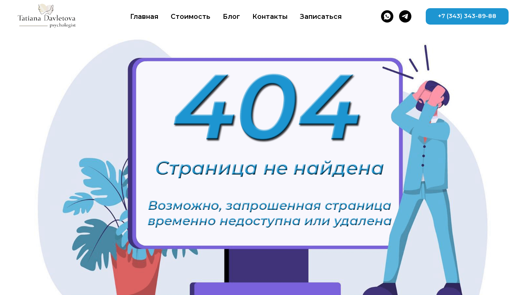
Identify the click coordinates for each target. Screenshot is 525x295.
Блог (231, 16)
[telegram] (405, 16)
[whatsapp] (387, 16)
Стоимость (190, 16)
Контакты (270, 16)
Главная (144, 16)
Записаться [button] (321, 16)
